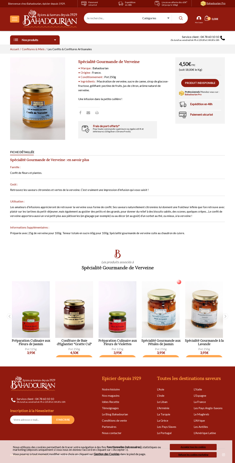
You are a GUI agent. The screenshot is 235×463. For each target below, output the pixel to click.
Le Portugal (164, 433)
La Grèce (162, 420)
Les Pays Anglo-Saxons (208, 408)
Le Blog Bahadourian (115, 414)
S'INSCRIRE (63, 419)
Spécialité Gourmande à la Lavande (204, 342)
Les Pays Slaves (166, 426)
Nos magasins (111, 395)
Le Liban (162, 401)
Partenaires (109, 426)
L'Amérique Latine (205, 433)
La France (200, 401)
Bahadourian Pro (216, 3)
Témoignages (110, 408)
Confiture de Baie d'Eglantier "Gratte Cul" (74, 342)
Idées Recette (110, 401)
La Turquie (163, 414)
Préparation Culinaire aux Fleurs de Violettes (117, 342)
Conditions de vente (114, 420)
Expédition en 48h (201, 104)
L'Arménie (163, 408)
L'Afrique (199, 420)
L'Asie (160, 389)
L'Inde (160, 395)
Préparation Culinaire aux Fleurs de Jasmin (31, 342)
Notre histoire (111, 389)
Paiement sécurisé (201, 114)
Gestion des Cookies (107, 454)
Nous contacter (112, 433)
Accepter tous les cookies (193, 447)
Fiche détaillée (22, 152)
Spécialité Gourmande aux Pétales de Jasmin (160, 342)
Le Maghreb (201, 414)
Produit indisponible (200, 82)
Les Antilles (201, 426)
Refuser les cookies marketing (193, 454)
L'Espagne (200, 395)
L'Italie (198, 389)
